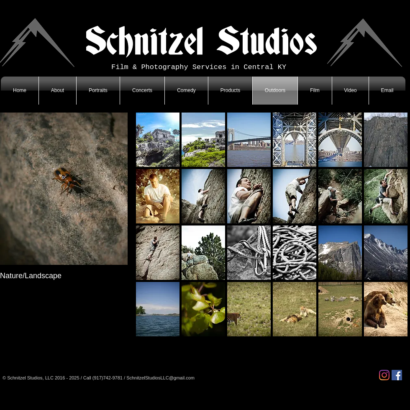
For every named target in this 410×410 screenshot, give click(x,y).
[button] (157, 140)
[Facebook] (397, 375)
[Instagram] (384, 375)
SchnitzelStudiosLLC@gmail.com (160, 377)
